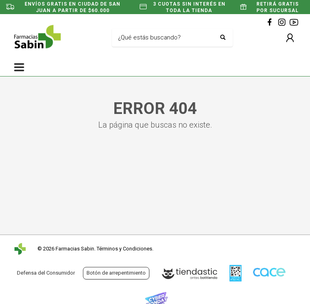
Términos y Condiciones (124, 249)
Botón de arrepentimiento (116, 273)
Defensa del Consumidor (46, 273)
